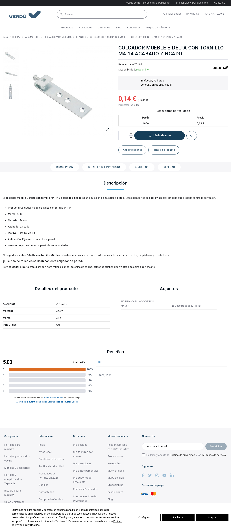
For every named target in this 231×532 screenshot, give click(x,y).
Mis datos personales (85, 470)
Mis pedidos (80, 444)
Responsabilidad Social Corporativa (118, 447)
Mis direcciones (82, 463)
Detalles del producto (104, 167)
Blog (110, 499)
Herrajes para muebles (12, 447)
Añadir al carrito (160, 135)
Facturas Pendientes (85, 489)
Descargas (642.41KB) (187, 305)
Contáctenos (46, 492)
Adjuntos (141, 167)
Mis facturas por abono (83, 454)
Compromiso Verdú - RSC (51, 501)
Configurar (144, 517)
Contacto (219, 2)
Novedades (114, 463)
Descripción (64, 167)
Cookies (43, 484)
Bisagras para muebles (12, 492)
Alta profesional (132, 149)
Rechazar (178, 517)
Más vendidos (116, 470)
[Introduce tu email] (173, 446)
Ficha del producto (164, 149)
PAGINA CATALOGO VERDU (137, 301)
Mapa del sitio (116, 477)
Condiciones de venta (51, 459)
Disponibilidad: (127, 69)
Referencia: (125, 64)
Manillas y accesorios (17, 467)
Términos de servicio (214, 455)
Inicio (42, 444)
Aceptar (212, 517)
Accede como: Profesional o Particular (147, 2)
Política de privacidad (182, 455)
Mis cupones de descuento (82, 479)
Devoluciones (115, 492)
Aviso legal (45, 452)
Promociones (115, 456)
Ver (124, 305)
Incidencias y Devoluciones (192, 2)
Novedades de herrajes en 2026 (48, 475)
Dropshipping (115, 484)
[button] (67, 27)
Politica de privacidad (51, 466)
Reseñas (169, 167)
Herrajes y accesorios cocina (17, 458)
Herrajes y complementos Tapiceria (13, 479)
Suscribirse (216, 446)
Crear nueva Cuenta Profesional (85, 498)
